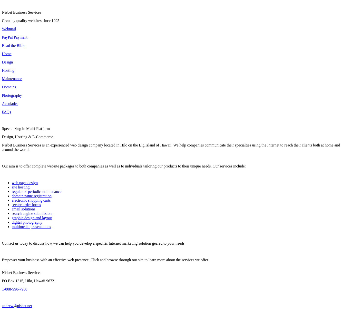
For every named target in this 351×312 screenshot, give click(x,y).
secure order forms (26, 205)
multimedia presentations (31, 227)
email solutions (23, 209)
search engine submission (32, 213)
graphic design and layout (32, 218)
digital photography (27, 222)
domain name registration (32, 196)
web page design (25, 183)
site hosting (20, 187)
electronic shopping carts (31, 200)
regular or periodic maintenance (36, 191)
